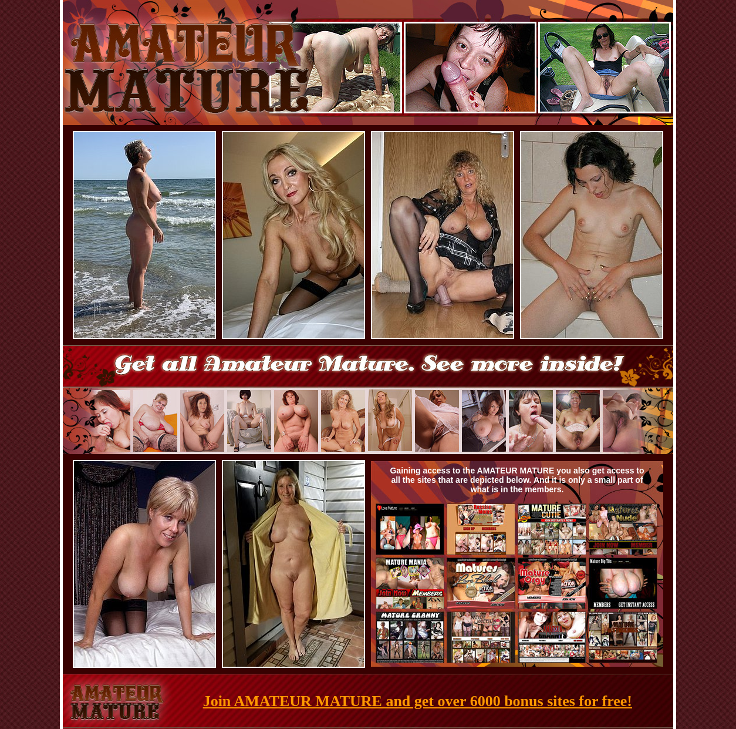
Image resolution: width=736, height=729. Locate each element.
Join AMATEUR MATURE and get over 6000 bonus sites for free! (417, 701)
